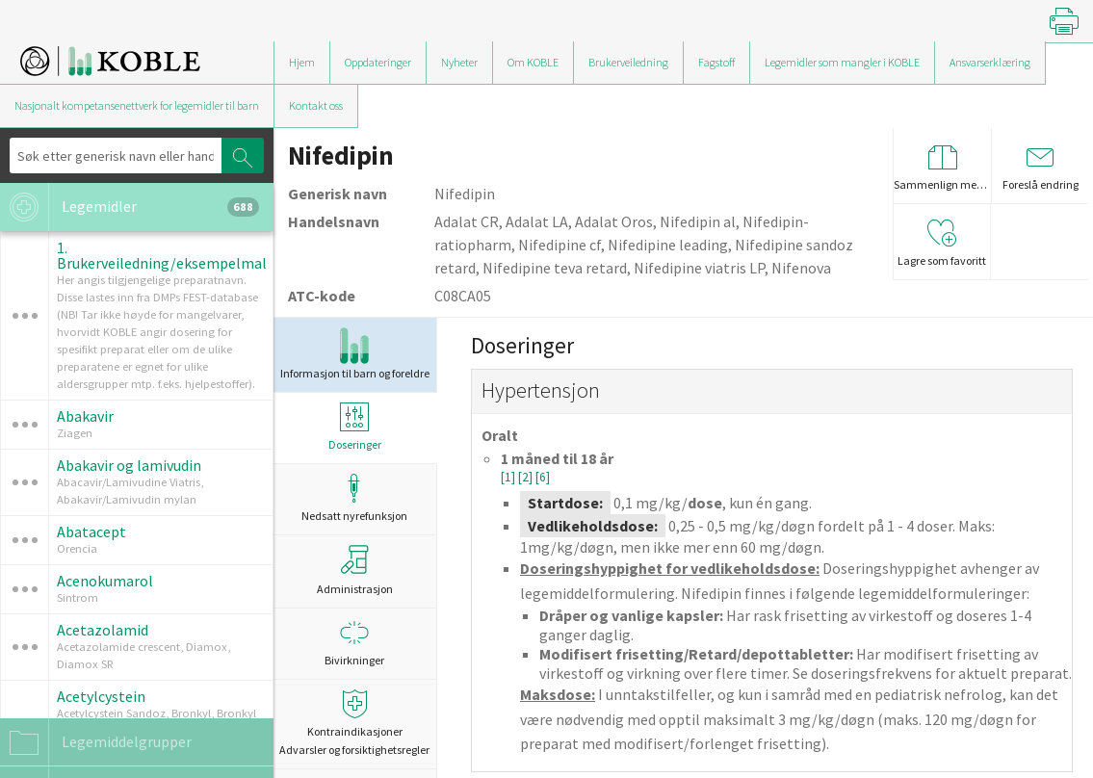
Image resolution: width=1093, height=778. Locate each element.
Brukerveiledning (628, 62)
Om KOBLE (533, 62)
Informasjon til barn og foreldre (354, 353)
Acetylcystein (101, 696)
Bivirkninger (354, 642)
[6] (542, 477)
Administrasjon (355, 570)
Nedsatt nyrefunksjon (354, 498)
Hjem (302, 62)
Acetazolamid (102, 629)
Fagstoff (716, 62)
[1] (509, 477)
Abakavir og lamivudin (129, 465)
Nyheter (459, 62)
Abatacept (91, 531)
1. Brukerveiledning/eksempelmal (162, 255)
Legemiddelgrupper (96, 742)
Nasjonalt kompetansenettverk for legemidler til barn (136, 105)
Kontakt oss (316, 105)
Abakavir (85, 416)
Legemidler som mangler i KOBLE (842, 62)
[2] (526, 477)
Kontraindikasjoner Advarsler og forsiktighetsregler (354, 723)
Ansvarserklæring (990, 62)
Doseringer (354, 427)
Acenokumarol (105, 580)
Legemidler (129, 207)
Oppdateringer (378, 62)
